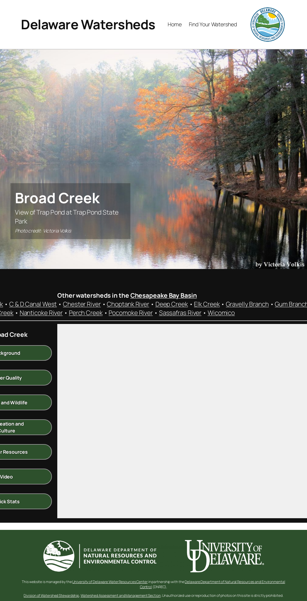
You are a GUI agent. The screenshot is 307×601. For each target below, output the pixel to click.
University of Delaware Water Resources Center (110, 581)
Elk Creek (207, 304)
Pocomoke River (131, 312)
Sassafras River (180, 312)
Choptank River (128, 304)
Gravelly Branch (247, 304)
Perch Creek (86, 312)
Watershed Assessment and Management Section (121, 595)
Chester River (82, 304)
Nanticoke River (41, 312)
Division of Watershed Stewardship (51, 595)
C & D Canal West (33, 304)
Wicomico (221, 312)
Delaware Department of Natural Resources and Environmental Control (212, 584)
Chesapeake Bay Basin (163, 295)
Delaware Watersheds (88, 24)
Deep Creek (171, 304)
